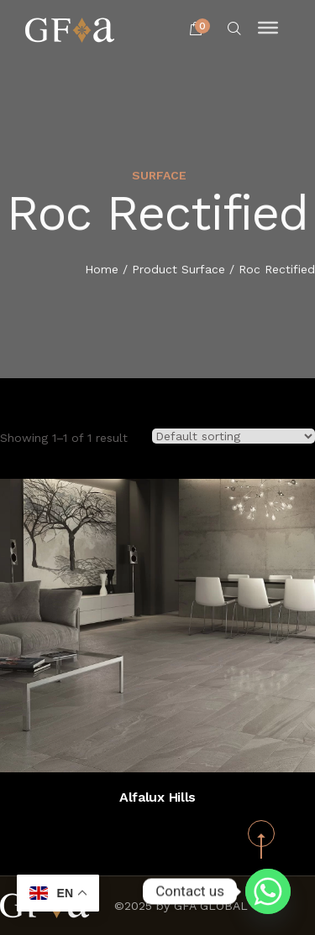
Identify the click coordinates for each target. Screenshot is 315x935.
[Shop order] (233, 436)
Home (101, 270)
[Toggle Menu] (268, 28)
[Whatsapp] (268, 891)
